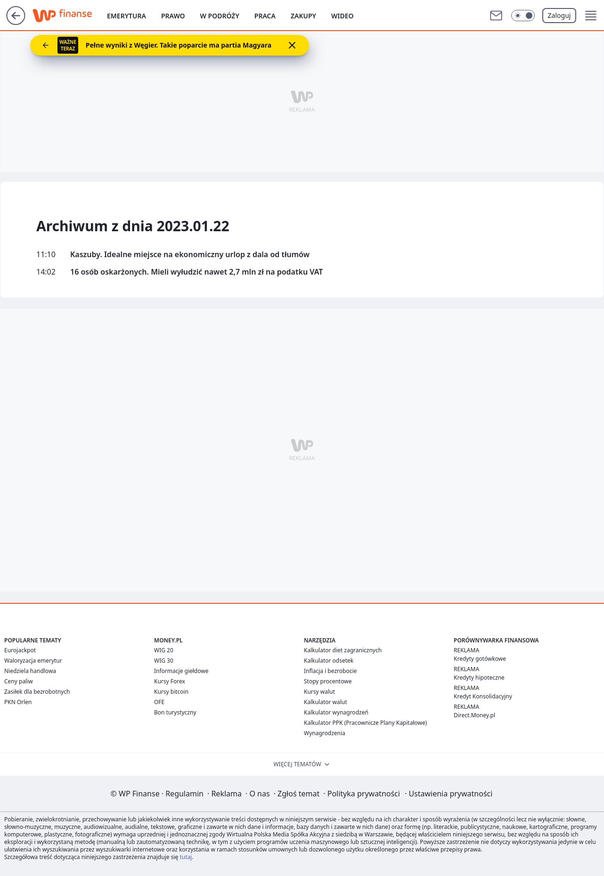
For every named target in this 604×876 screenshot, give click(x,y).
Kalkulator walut (325, 702)
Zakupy (303, 15)
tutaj (186, 857)
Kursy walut (319, 692)
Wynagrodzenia (324, 733)
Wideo (342, 15)
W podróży (219, 15)
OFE (159, 702)
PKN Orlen (18, 702)
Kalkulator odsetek (328, 661)
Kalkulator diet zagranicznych (343, 650)
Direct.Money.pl (474, 715)
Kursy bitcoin (171, 692)
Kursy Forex (169, 681)
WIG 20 (163, 650)
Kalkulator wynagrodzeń (336, 712)
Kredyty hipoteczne (479, 677)
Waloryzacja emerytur (33, 661)
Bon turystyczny (175, 712)
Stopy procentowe (327, 681)
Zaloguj (559, 15)
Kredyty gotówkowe (480, 659)
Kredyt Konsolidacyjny (483, 696)
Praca (265, 15)
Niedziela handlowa (30, 671)
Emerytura (126, 15)
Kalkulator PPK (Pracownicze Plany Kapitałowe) (365, 723)
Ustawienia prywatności (448, 793)
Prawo (173, 15)
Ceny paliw (18, 681)
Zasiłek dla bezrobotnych (37, 692)
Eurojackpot (20, 650)
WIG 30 (163, 661)
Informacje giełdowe (181, 671)
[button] (590, 15)
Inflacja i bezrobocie (330, 671)
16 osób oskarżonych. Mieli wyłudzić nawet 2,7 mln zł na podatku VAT (196, 272)
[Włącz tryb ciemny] (523, 15)
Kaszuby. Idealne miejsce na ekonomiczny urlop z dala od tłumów (190, 255)
